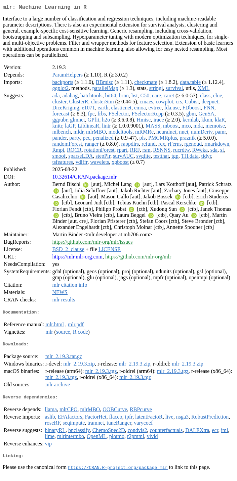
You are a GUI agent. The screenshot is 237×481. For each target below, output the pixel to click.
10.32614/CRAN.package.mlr (84, 178)
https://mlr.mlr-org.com (77, 258)
